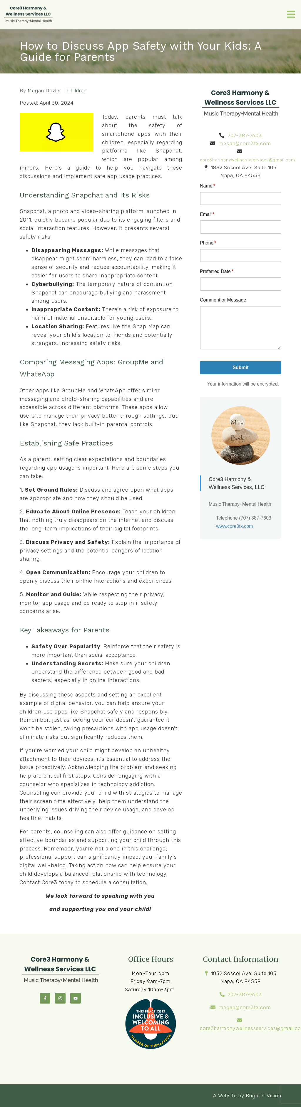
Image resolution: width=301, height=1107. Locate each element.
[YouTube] (75, 998)
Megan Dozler (44, 90)
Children (77, 90)
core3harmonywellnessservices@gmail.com (247, 160)
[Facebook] (45, 998)
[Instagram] (60, 998)
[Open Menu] (291, 15)
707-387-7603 (245, 135)
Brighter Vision (263, 1095)
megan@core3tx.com (245, 143)
